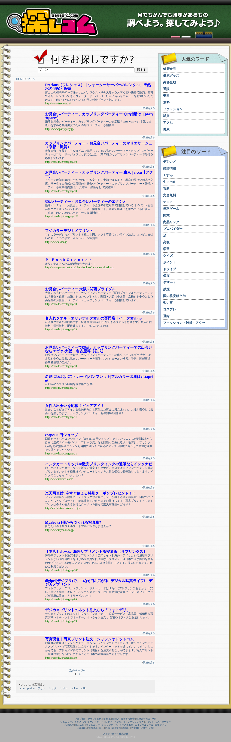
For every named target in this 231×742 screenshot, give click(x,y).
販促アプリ (161, 724)
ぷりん (53, 688)
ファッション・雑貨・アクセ (184, 323)
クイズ (168, 255)
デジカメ (169, 161)
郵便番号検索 (143, 718)
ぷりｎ (64, 688)
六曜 (151, 727)
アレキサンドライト (93, 721)
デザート (169, 282)
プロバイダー (172, 229)
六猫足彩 (69, 724)
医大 (107, 727)
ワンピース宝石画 (124, 724)
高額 (166, 242)
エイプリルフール (144, 724)
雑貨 (166, 116)
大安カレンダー (139, 727)
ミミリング (107, 724)
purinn (30, 688)
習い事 (168, 302)
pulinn (74, 688)
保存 (166, 276)
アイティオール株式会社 (115, 734)
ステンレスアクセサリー (158, 721)
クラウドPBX (94, 718)
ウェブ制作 (80, 718)
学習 (166, 249)
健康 (166, 129)
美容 (166, 95)
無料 (166, 102)
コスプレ (169, 309)
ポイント (169, 262)
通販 (166, 89)
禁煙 (166, 289)
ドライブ (169, 269)
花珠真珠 (82, 727)
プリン (31, 79)
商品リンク (171, 222)
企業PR (107, 718)
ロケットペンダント (115, 721)
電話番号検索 (128, 718)
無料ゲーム (171, 208)
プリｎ (41, 688)
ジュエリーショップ (70, 721)
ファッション (172, 109)
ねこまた (80, 724)
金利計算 (92, 727)
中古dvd (169, 182)
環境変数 (116, 727)
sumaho (126, 727)
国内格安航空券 (174, 296)
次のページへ (77, 670)
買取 (166, 188)
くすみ (168, 175)
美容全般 (169, 82)
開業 (166, 215)
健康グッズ (171, 75)
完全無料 (169, 195)
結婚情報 (169, 168)
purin (21, 688)
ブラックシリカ (136, 721)
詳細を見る (149, 108)
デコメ (168, 202)
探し (101, 727)
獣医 (154, 718)
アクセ (168, 122)
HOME (20, 79)
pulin (83, 688)
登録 (166, 316)
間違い (115, 718)
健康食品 (169, 69)
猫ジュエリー (93, 724)
